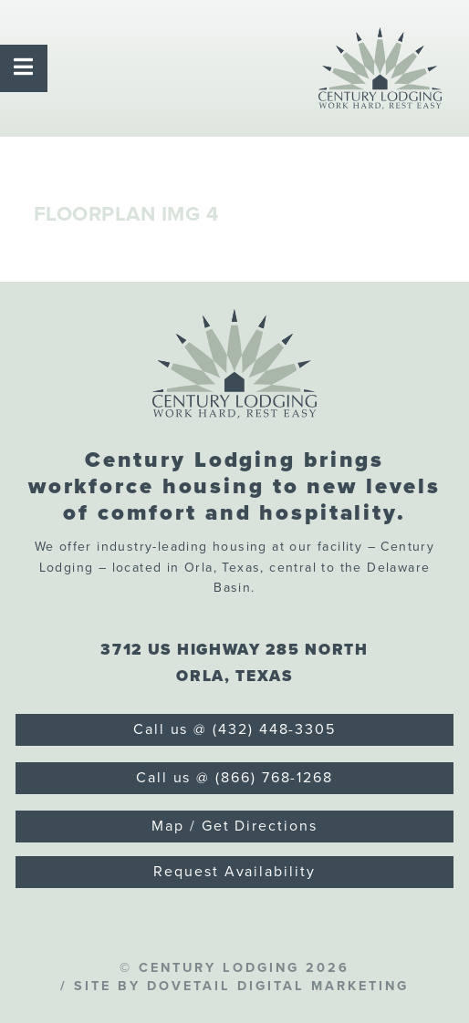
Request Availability (234, 872)
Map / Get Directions (234, 826)
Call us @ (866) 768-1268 (234, 778)
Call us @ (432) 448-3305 (234, 729)
